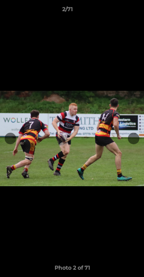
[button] (116, 11)
